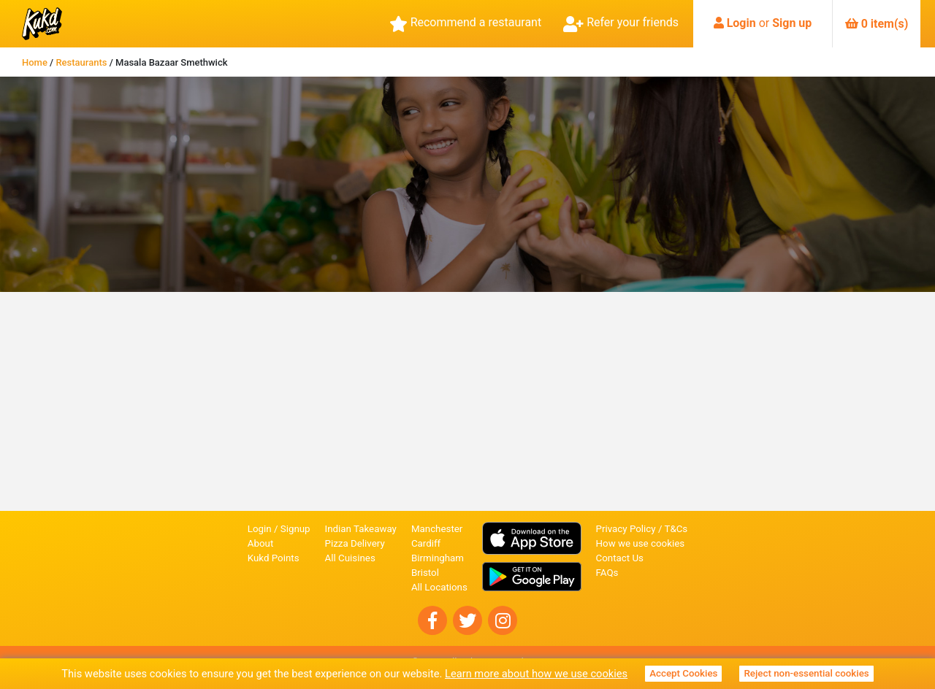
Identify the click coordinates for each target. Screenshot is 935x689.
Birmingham (437, 558)
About (261, 543)
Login (741, 23)
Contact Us (620, 558)
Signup (295, 528)
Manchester (436, 528)
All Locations (439, 587)
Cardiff (425, 543)
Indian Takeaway (361, 528)
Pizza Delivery (355, 543)
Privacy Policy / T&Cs (642, 528)
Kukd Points (273, 558)
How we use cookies (640, 543)
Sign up (792, 23)
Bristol (425, 572)
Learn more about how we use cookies (536, 673)
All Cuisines (350, 558)
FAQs (607, 572)
